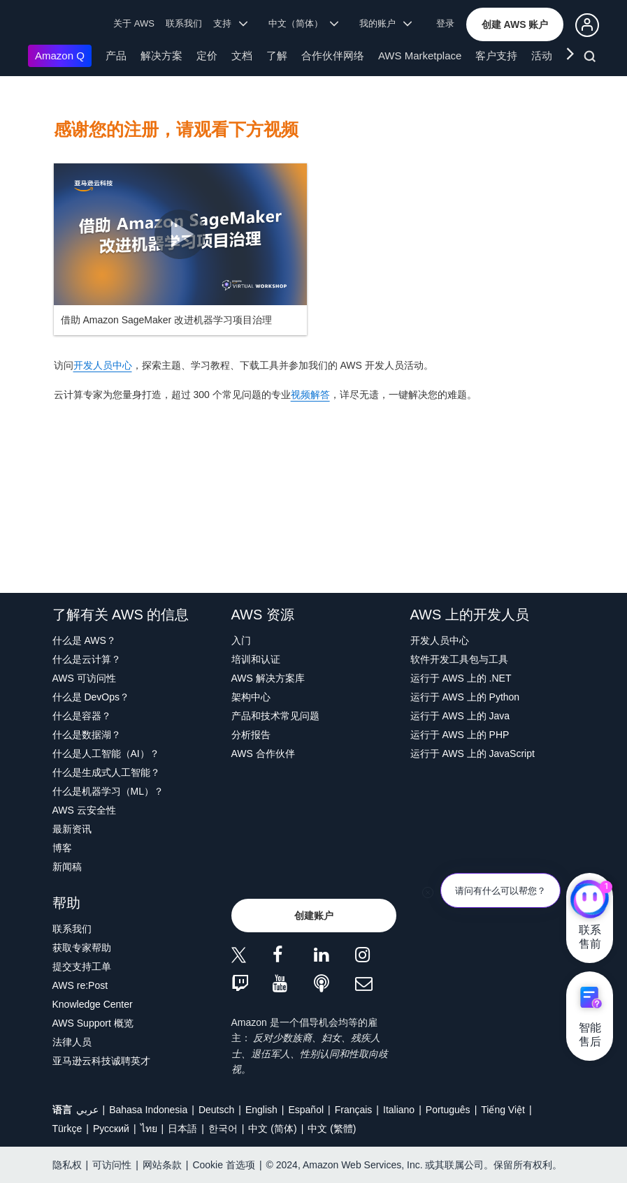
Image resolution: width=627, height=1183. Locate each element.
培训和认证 (255, 659)
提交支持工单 (81, 966)
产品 (116, 55)
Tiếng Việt (503, 1109)
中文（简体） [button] (303, 23)
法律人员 (72, 1042)
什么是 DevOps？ (90, 697)
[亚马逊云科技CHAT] (589, 901)
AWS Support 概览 (93, 1023)
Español (306, 1109)
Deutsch (216, 1109)
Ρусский (111, 1128)
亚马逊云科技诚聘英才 (101, 1060)
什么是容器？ (81, 715)
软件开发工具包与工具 (459, 659)
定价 (206, 55)
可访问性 (111, 1164)
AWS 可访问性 (84, 678)
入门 (241, 640)
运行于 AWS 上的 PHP (460, 734)
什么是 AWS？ (84, 640)
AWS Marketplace (419, 55)
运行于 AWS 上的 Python (465, 697)
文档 (241, 55)
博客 (62, 847)
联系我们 (184, 23)
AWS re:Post (80, 985)
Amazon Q (60, 55)
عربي (87, 1109)
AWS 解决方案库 (268, 678)
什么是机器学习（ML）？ (108, 791)
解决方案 (161, 55)
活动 (541, 55)
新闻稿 (67, 866)
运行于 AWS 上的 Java (460, 715)
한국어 (223, 1128)
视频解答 (310, 394)
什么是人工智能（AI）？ (105, 753)
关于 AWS (133, 23)
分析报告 (251, 734)
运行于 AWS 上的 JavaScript (472, 753)
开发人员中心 (102, 365)
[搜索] (592, 58)
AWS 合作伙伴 (263, 753)
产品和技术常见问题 (275, 715)
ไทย (148, 1128)
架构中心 (251, 697)
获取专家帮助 (81, 947)
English (261, 1109)
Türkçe (67, 1128)
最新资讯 (72, 829)
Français (354, 1109)
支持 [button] (230, 23)
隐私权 (67, 1164)
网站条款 (162, 1164)
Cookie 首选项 (223, 1164)
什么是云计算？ (86, 659)
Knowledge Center (92, 1004)
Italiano (399, 1109)
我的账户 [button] (385, 23)
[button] (515, 24)
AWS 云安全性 (84, 810)
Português (448, 1109)
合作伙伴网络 (332, 55)
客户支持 (496, 55)
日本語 (182, 1128)
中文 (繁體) (332, 1128)
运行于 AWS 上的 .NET (461, 678)
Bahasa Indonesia (148, 1109)
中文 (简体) (272, 1128)
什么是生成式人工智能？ (106, 772)
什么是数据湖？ (86, 734)
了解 (276, 55)
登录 (445, 23)
